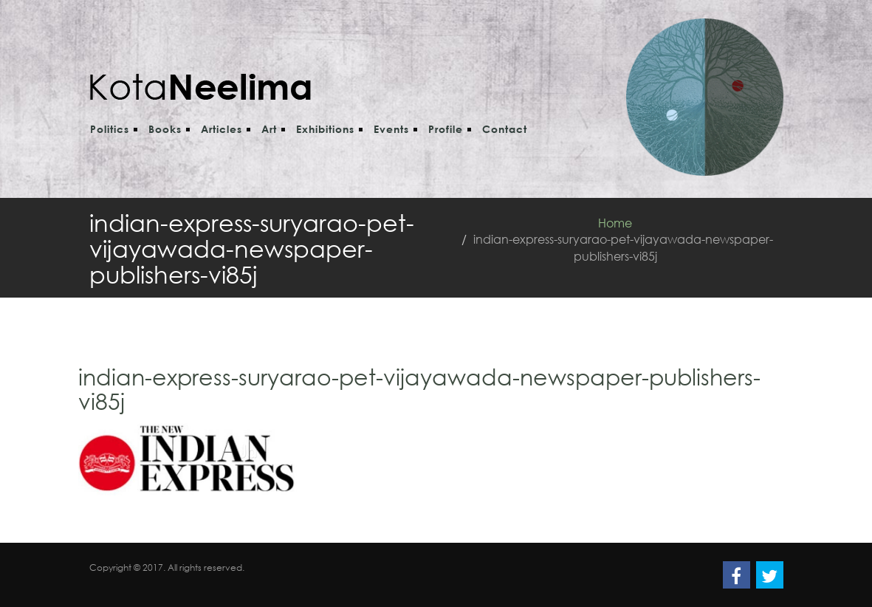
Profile (445, 129)
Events (391, 129)
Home (615, 222)
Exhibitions (325, 129)
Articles (221, 129)
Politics (109, 129)
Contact (504, 129)
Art (269, 129)
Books (165, 129)
